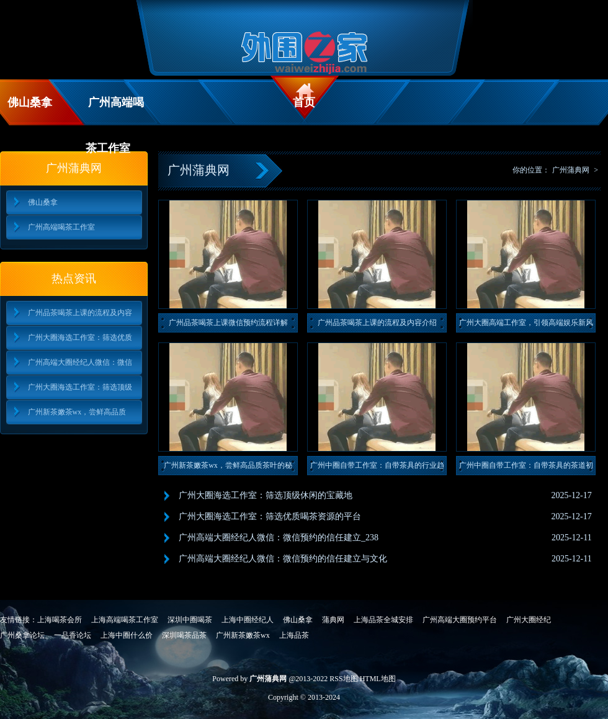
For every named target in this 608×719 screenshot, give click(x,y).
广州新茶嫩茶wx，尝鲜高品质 (77, 412)
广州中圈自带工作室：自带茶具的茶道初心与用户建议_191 (526, 468)
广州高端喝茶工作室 (115, 110)
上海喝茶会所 (59, 619)
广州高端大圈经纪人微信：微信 (80, 362)
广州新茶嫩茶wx (243, 635)
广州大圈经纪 (528, 619)
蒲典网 (333, 619)
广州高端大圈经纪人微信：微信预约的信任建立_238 (278, 537)
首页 (304, 102)
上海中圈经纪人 (247, 619)
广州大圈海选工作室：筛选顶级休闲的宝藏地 (265, 495)
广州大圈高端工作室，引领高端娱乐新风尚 (526, 325)
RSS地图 (343, 678)
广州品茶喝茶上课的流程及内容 (80, 312)
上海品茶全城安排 (383, 619)
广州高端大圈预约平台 (459, 619)
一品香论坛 (72, 635)
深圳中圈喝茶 (190, 619)
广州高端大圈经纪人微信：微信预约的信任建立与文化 (283, 558)
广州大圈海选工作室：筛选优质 (80, 337)
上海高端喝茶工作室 (124, 619)
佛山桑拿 (29, 102)
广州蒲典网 (570, 170)
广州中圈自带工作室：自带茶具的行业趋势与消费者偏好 (377, 468)
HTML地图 (378, 678)
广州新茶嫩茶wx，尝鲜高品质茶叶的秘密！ (228, 468)
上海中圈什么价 (127, 635)
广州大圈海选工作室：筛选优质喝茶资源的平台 (270, 516)
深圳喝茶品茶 (184, 635)
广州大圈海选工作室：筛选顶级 (80, 387)
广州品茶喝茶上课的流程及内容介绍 (377, 322)
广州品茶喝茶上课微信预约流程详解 (228, 322)
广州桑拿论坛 (22, 635)
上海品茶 (294, 635)
